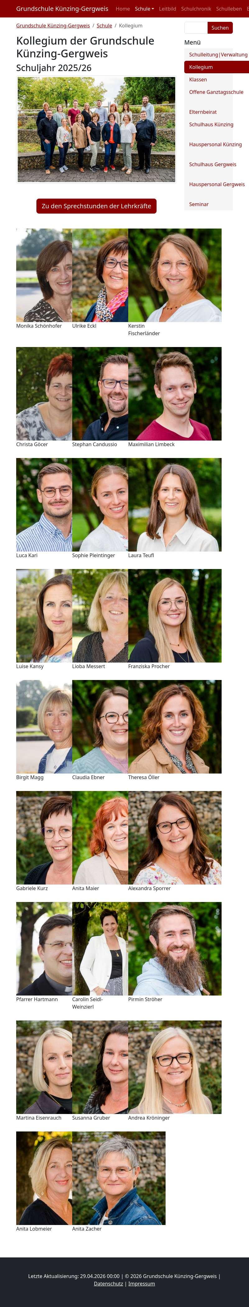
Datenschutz (108, 1283)
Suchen (220, 27)
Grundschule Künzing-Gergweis (62, 8)
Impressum (142, 1283)
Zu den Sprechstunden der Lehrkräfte (96, 206)
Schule (104, 25)
